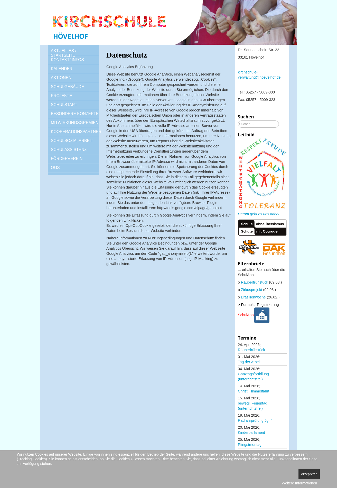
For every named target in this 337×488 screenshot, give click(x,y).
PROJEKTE (61, 95)
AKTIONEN (61, 78)
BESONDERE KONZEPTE (75, 113)
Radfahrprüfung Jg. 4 (255, 420)
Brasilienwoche (253, 297)
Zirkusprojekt (251, 290)
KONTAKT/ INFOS (67, 60)
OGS (55, 167)
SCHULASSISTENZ (69, 149)
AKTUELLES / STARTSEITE (63, 53)
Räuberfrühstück (254, 282)
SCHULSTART (64, 104)
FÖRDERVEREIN (67, 158)
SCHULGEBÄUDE (67, 87)
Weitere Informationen (299, 483)
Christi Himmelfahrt (253, 391)
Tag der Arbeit (249, 362)
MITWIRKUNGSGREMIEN (74, 122)
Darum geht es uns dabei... (260, 214)
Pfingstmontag (249, 445)
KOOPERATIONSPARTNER (75, 131)
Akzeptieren (309, 474)
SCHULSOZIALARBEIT (72, 140)
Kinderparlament (251, 432)
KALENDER (61, 69)
